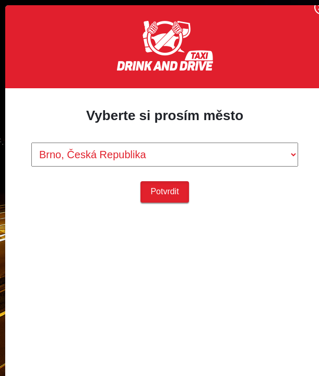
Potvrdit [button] (164, 191)
